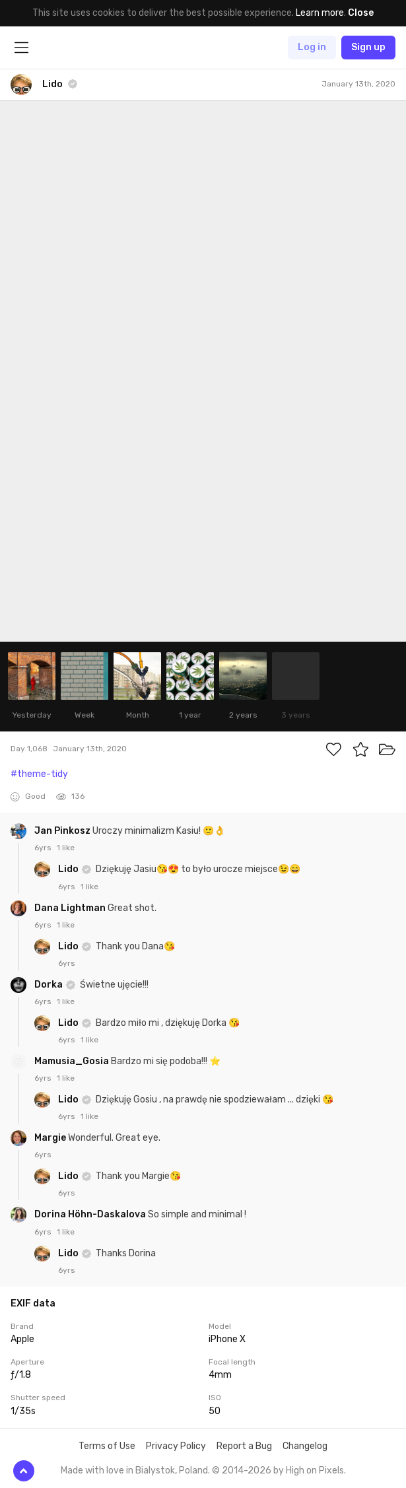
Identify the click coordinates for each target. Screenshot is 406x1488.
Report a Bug (244, 1446)
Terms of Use (107, 1446)
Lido (69, 869)
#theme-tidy (39, 774)
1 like (66, 847)
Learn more (320, 12)
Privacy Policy (176, 1446)
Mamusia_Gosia (72, 1061)
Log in (312, 47)
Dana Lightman (71, 908)
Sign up (368, 47)
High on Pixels (315, 1470)
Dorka (49, 984)
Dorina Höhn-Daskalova (91, 1214)
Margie (51, 1137)
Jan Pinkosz (63, 830)
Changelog (305, 1446)
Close (361, 12)
